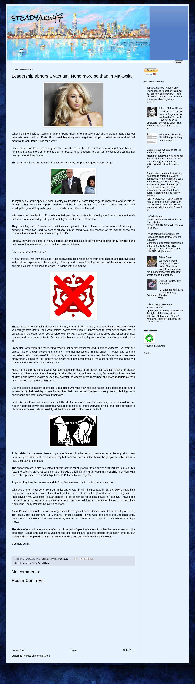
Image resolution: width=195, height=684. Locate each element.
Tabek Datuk (165, 257)
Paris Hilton (43, 563)
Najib (34, 563)
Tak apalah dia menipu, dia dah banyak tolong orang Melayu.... (171, 137)
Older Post (128, 650)
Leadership (25, 563)
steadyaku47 (37, 17)
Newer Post (18, 650)
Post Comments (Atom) (38, 656)
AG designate (155, 216)
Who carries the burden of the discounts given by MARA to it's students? (164, 237)
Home (74, 650)
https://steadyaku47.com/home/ (163, 87)
